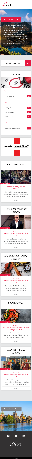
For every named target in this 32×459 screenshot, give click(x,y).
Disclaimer (16, 458)
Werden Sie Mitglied (13, 63)
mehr (16, 200)
